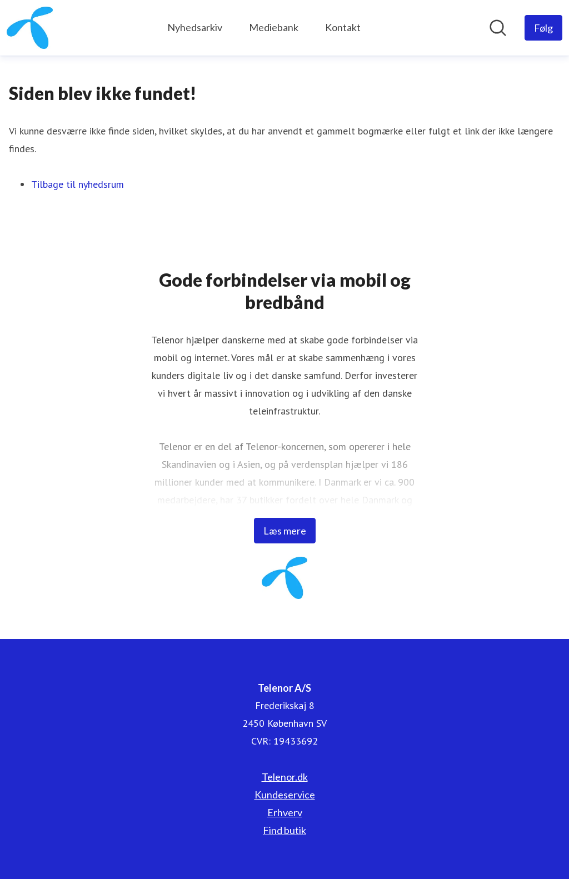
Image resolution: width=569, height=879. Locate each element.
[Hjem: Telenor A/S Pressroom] (30, 28)
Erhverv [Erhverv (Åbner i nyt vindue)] (284, 812)
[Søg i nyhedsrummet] (498, 28)
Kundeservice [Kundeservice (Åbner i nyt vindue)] (284, 794)
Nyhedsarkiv (194, 27)
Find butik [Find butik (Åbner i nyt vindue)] (284, 830)
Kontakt (343, 27)
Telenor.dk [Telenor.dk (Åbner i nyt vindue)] (285, 777)
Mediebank (273, 27)
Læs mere (284, 531)
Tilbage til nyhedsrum (77, 184)
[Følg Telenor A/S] (543, 28)
